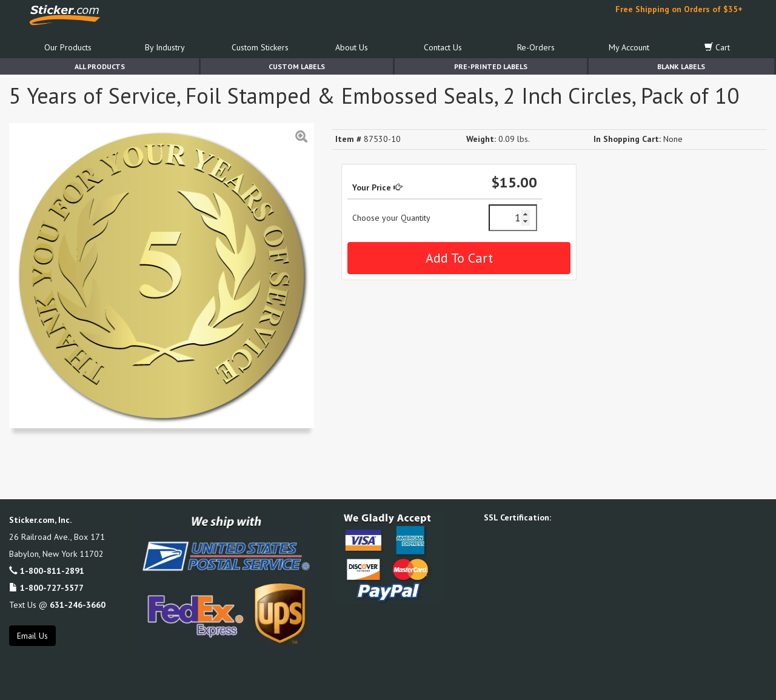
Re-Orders (536, 47)
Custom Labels (297, 66)
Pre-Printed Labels (490, 66)
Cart (717, 47)
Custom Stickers (260, 47)
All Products (100, 66)
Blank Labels (681, 66)
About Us (351, 47)
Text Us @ (57, 604)
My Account (629, 47)
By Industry (165, 47)
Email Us (32, 635)
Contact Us (443, 47)
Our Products (68, 47)
